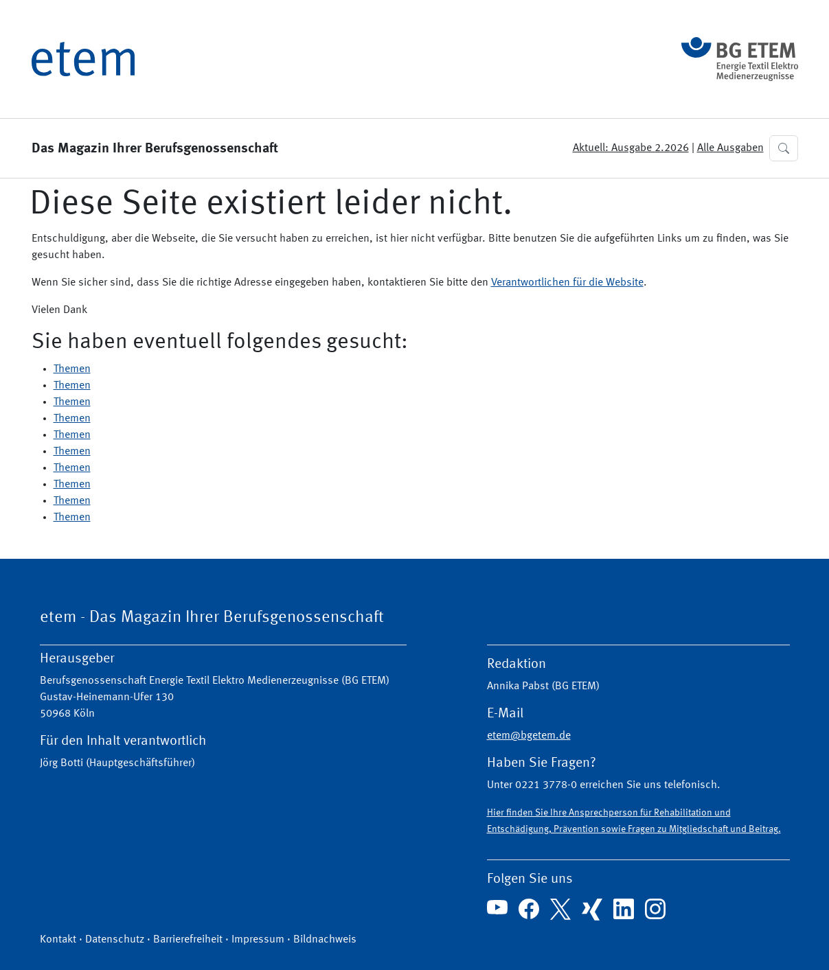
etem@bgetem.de (529, 735)
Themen (72, 369)
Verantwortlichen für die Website (567, 282)
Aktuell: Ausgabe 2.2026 (631, 148)
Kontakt (58, 939)
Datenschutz (114, 939)
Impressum (257, 939)
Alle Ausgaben (730, 148)
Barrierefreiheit (188, 939)
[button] (783, 148)
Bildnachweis (324, 939)
